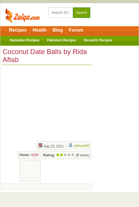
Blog (58, 30)
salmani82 (82, 146)
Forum (76, 30)
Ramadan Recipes (24, 40)
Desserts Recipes (98, 40)
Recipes (17, 30)
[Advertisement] (45, 102)
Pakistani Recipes (61, 40)
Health (39, 30)
